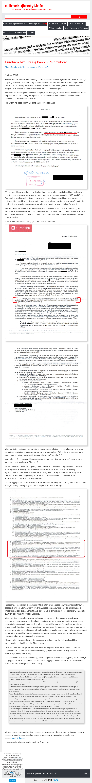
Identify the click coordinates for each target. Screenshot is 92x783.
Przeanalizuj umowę (57, 23)
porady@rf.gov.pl (17, 734)
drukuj (86, 769)
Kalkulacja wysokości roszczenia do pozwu (22, 23)
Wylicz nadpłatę (10, 28)
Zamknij (12, 781)
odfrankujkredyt (24, 5)
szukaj (79, 17)
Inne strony (49, 28)
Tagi (20, 28)
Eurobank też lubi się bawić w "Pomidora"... (30, 63)
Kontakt (72, 28)
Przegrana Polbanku (33, 28)
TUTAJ (12, 773)
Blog (45, 23)
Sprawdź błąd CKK (76, 23)
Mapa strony (61, 28)
